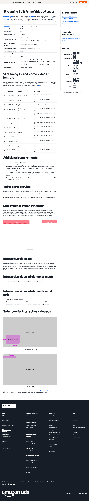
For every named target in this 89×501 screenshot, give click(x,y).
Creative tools (29, 430)
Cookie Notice (42, 481)
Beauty (50, 418)
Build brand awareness (7, 415)
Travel (50, 446)
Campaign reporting (30, 446)
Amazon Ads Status (51, 481)
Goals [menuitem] (3, 413)
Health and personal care (54, 432)
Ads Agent (28, 472)
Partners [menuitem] (75, 432)
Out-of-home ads (6, 448)
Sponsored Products (6, 436)
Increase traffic (5, 420)
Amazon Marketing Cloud (31, 460)
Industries (52, 413)
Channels (52, 451)
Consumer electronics (54, 420)
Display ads (4, 441)
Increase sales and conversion (8, 422)
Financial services (53, 427)
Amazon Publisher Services (32, 465)
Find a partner (76, 434)
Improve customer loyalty (8, 425)
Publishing (51, 439)
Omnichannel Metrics (30, 448)
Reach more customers (7, 418)
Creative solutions (31, 423)
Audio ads (4, 446)
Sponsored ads (5, 434)
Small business (17, 2)
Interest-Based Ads (32, 481)
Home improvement (53, 437)
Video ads (4, 443)
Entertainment (52, 422)
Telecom (51, 441)
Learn (39, 2)
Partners (33, 2)
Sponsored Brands (6, 439)
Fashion (51, 425)
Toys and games (53, 444)
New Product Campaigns (31, 469)
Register (82, 2)
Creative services (29, 427)
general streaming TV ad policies (45, 391)
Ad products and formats (6, 431)
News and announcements (79, 427)
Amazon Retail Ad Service (31, 467)
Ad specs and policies (77, 422)
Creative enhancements (31, 425)
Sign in (75, 2)
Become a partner (77, 437)
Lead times (65, 24)
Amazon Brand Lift (30, 441)
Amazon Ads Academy (78, 415)
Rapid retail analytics (30, 450)
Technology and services (32, 455)
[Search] (70, 2)
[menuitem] (9, 443)
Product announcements (78, 418)
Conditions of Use (12, 481)
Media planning (29, 418)
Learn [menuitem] (74, 413)
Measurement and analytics (31, 435)
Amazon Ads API (29, 462)
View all (4, 450)
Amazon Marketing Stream (32, 443)
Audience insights (30, 415)
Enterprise (26, 2)
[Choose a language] (9, 406)
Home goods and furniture (55, 434)
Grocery (51, 430)
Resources (75, 420)
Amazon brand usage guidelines (70, 21)
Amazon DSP (28, 458)
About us (4, 481)
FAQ (74, 425)
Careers (60, 481)
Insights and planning (31, 413)
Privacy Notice (22, 481)
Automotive (52, 415)
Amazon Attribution (30, 439)
